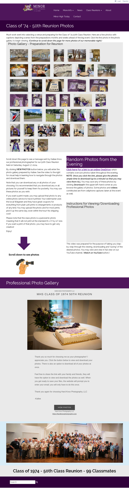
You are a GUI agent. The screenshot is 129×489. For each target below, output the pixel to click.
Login (118, 1)
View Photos (64, 407)
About (108, 10)
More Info (68, 10)
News (79, 10)
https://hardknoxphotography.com (64, 414)
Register (125, 1)
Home (56, 10)
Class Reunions (94, 10)
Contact (77, 16)
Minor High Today (62, 16)
